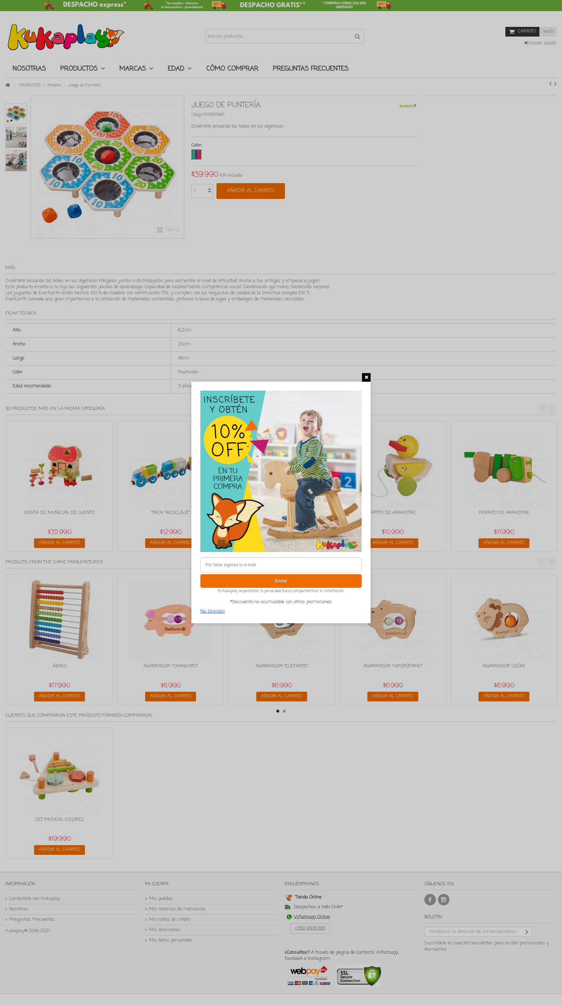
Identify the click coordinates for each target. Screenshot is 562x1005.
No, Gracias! (212, 611)
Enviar (281, 581)
